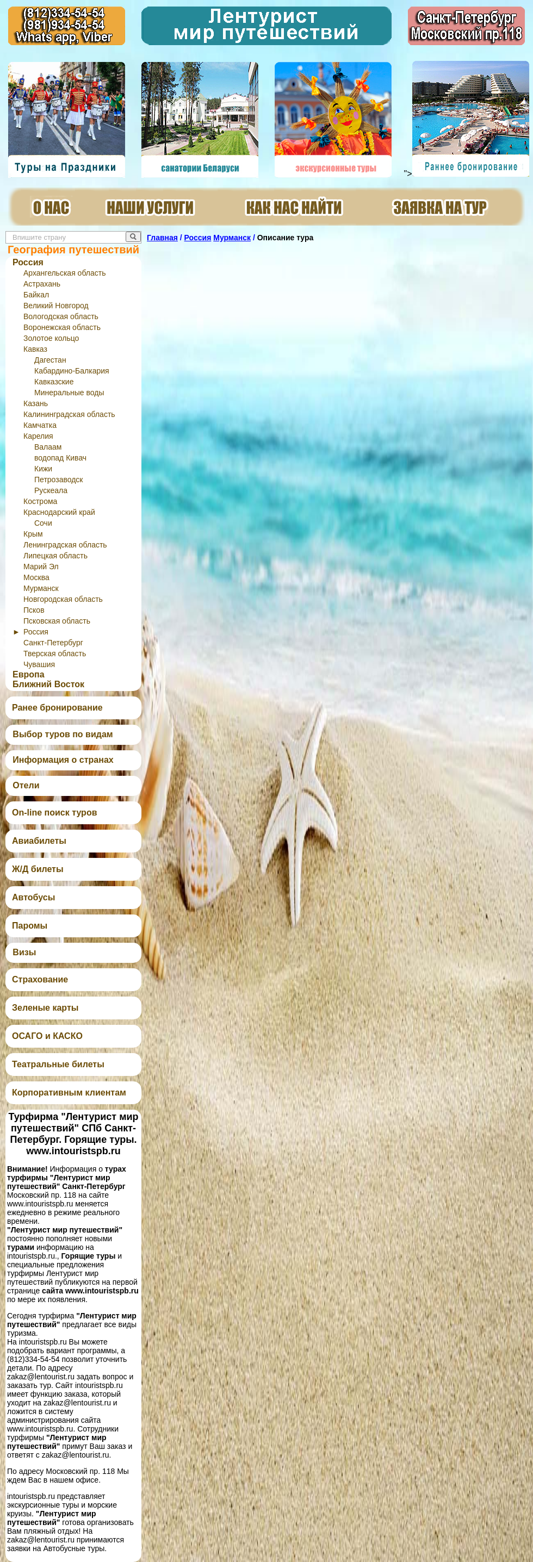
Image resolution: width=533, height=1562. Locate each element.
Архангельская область (64, 273)
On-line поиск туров (54, 812)
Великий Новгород (56, 305)
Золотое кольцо (51, 338)
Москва (36, 577)
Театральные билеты (58, 1064)
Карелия (38, 436)
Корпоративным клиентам (69, 1092)
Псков (34, 610)
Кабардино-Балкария (71, 370)
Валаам (48, 447)
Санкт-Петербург (53, 642)
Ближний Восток (48, 684)
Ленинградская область (65, 544)
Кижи (43, 468)
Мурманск (41, 588)
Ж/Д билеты (38, 869)
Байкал (36, 294)
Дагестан (50, 360)
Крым (33, 534)
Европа (29, 674)
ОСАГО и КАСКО (47, 1036)
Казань (35, 403)
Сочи (43, 523)
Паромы (29, 925)
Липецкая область (55, 555)
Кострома (40, 501)
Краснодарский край (59, 512)
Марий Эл (41, 566)
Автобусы (33, 897)
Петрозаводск (58, 479)
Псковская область (56, 621)
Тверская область (54, 653)
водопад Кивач (60, 457)
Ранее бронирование (57, 707)
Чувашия (39, 664)
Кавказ (35, 349)
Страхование (40, 979)
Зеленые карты (45, 1007)
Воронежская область (62, 327)
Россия (28, 262)
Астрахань (41, 283)
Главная (162, 237)
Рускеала (50, 490)
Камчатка (40, 425)
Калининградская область (69, 414)
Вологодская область (60, 316)
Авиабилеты (39, 840)
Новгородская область (63, 599)
